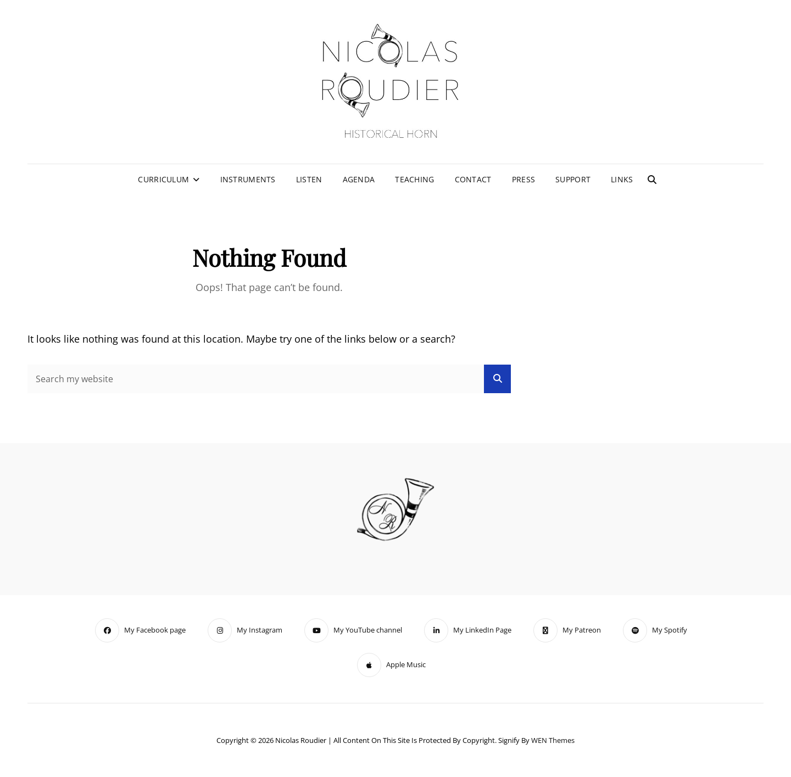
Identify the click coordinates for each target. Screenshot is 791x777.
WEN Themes (553, 740)
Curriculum (163, 179)
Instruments (248, 179)
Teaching (414, 179)
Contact (473, 179)
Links (622, 179)
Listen (309, 179)
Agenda (359, 179)
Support (573, 179)
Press (523, 179)
